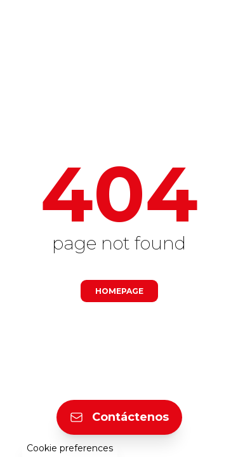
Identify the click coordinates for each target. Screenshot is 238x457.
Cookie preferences (70, 448)
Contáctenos (119, 417)
